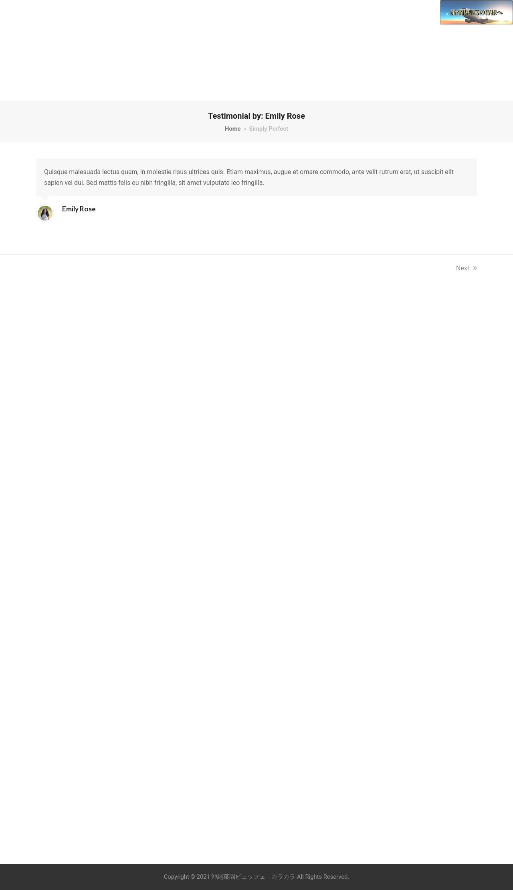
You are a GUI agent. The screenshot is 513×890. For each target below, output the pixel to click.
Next (466, 268)
